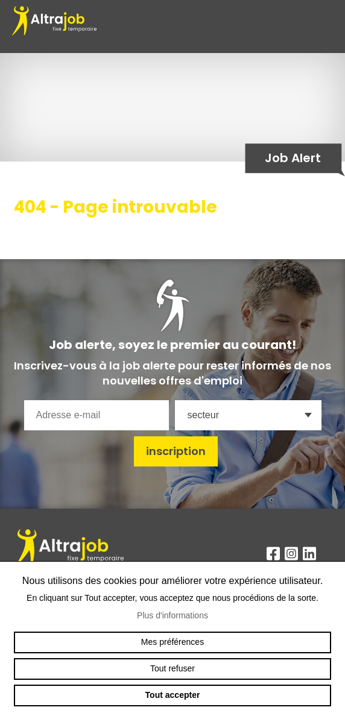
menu (327, 26)
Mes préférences (172, 642)
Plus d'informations (172, 615)
